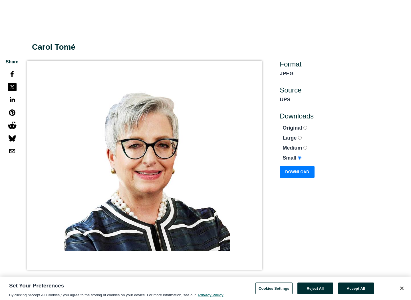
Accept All (356, 289)
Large (292, 138)
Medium (295, 148)
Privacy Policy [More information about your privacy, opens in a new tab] (210, 296)
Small (292, 158)
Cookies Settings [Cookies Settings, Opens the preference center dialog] (274, 289)
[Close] (402, 289)
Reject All (315, 289)
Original (295, 128)
